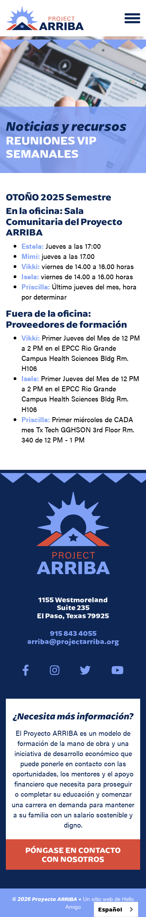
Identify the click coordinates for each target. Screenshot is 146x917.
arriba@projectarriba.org (73, 641)
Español (110, 909)
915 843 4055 (73, 633)
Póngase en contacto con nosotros (73, 854)
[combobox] (116, 909)
